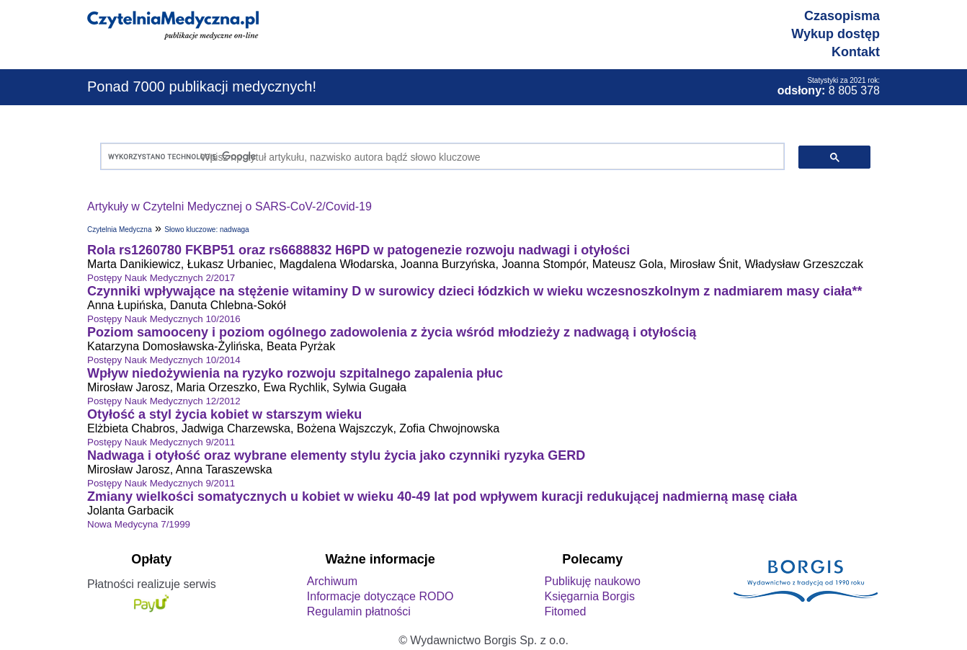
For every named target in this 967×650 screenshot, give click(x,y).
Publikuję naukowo (592, 581)
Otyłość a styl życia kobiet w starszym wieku (224, 414)
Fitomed (565, 611)
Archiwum (332, 581)
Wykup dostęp (835, 34)
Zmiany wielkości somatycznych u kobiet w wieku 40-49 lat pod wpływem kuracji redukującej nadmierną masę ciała (442, 496)
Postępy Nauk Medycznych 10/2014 (164, 360)
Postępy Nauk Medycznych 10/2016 (164, 318)
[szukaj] (439, 157)
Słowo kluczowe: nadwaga (206, 229)
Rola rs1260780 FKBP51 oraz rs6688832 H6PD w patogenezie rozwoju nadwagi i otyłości (358, 250)
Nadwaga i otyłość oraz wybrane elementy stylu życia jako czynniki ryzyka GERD (336, 455)
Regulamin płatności (359, 611)
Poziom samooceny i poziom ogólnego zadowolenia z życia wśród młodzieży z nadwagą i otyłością (391, 332)
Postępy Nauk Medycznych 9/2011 (161, 442)
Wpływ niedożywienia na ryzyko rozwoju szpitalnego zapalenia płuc (295, 373)
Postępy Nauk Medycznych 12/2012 (164, 401)
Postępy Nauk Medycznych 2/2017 (161, 277)
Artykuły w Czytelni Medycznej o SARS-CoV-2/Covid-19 (229, 206)
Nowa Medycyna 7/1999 (138, 524)
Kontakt (856, 52)
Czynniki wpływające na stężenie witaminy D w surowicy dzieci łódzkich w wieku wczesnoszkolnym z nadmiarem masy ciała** (474, 291)
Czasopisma (842, 16)
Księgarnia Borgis (589, 596)
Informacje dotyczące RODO (380, 596)
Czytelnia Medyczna (119, 229)
